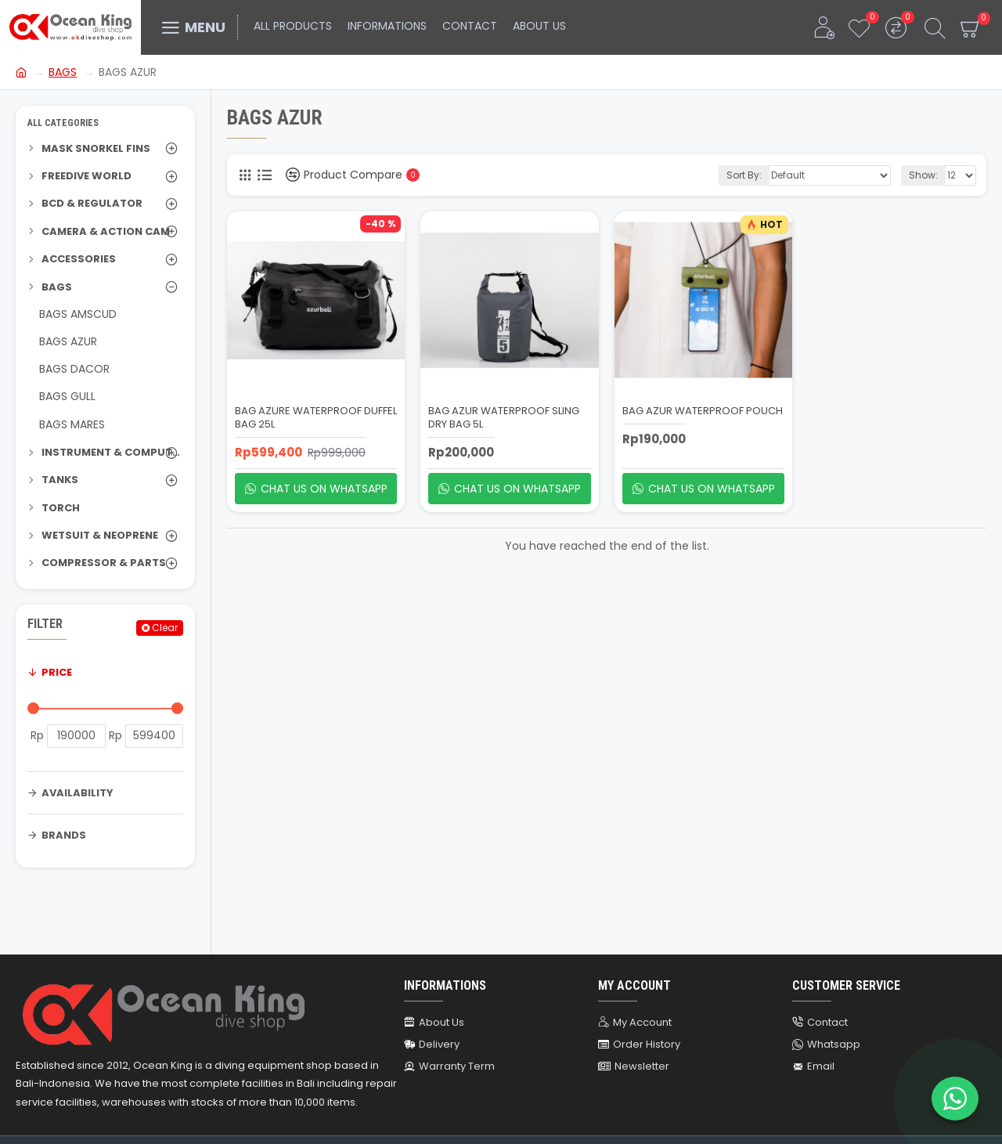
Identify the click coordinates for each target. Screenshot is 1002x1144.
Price (56, 672)
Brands (63, 835)
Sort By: (744, 175)
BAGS (63, 72)
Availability (77, 792)
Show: (923, 175)
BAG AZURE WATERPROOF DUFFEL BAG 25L (316, 418)
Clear (165, 627)
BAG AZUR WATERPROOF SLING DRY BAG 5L (503, 418)
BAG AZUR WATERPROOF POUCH (702, 411)
